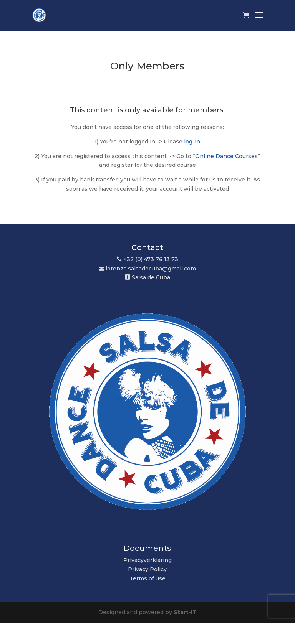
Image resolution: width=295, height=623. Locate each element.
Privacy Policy (147, 569)
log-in (192, 141)
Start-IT (185, 612)
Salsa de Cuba (151, 277)
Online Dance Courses (226, 156)
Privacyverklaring (147, 560)
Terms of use (147, 578)
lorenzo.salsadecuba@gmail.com (151, 268)
